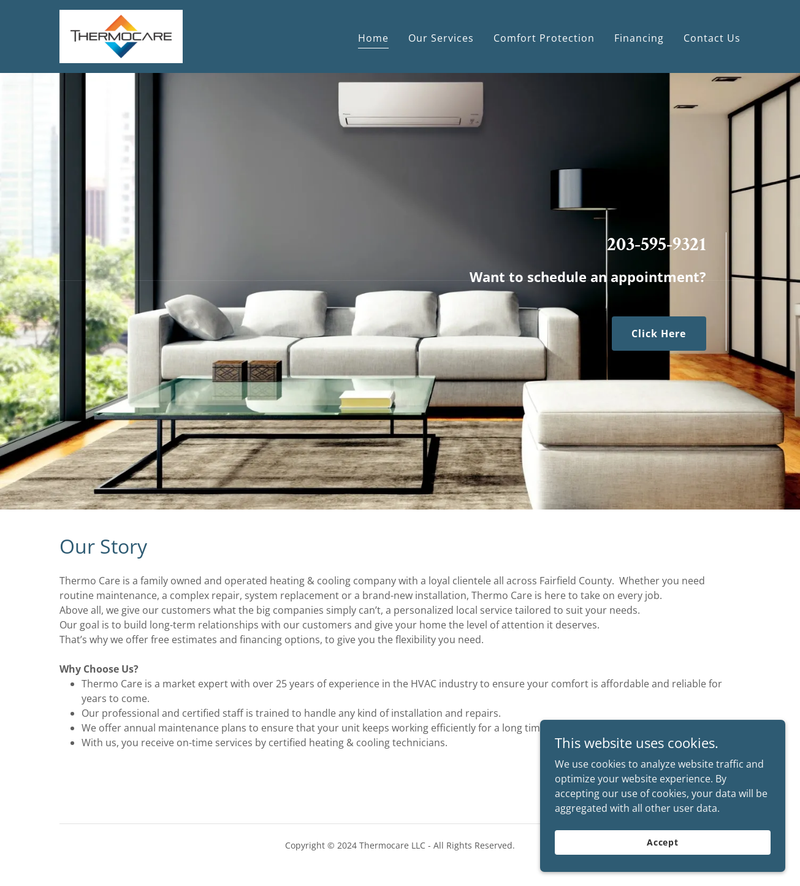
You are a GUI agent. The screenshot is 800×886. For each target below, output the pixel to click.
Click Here (658, 333)
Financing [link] (639, 38)
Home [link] (373, 38)
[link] (121, 35)
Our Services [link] (441, 38)
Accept (663, 867)
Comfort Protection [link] (544, 38)
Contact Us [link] (712, 38)
